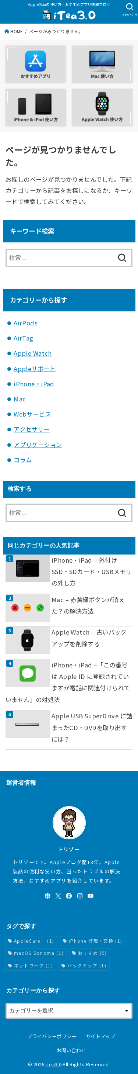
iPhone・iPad (34, 383)
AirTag (23, 338)
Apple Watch (33, 353)
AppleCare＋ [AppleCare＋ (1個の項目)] (34, 940)
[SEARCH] (129, 9)
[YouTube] (90, 896)
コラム (23, 459)
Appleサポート (35, 368)
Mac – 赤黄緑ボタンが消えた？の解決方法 (88, 605)
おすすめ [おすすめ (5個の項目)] (92, 953)
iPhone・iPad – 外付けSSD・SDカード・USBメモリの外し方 (92, 572)
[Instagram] (80, 896)
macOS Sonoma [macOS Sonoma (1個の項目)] (39, 953)
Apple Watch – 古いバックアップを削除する (89, 638)
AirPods (26, 322)
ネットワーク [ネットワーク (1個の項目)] (33, 965)
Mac (20, 398)
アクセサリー (31, 429)
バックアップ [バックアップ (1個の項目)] (86, 965)
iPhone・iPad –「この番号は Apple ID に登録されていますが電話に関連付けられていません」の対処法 (68, 682)
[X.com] (58, 896)
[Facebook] (69, 896)
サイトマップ (100, 1036)
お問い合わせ (71, 1050)
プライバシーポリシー (51, 1036)
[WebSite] (47, 896)
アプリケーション (38, 444)
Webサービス (32, 414)
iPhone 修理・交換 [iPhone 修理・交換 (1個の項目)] (96, 940)
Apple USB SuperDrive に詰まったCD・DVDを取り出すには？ (92, 727)
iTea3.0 (53, 1064)
